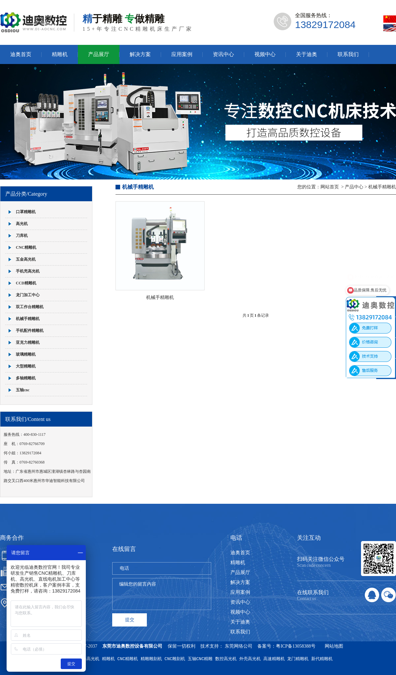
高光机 (22, 223)
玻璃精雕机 (26, 354)
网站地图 (334, 646)
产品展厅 (98, 54)
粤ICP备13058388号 (295, 646)
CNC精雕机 (26, 247)
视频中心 (265, 54)
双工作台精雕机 (30, 307)
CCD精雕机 (26, 283)
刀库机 (22, 235)
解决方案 (140, 54)
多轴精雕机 (26, 378)
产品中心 (354, 186)
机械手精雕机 (28, 318)
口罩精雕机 (26, 211)
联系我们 (348, 54)
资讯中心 (223, 54)
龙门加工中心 (28, 295)
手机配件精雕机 (30, 330)
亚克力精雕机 (28, 342)
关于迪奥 (306, 54)
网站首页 (329, 186)
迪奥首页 (20, 54)
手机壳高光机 (28, 271)
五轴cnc (22, 390)
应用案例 (181, 54)
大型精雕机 (26, 366)
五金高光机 (26, 259)
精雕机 (60, 54)
